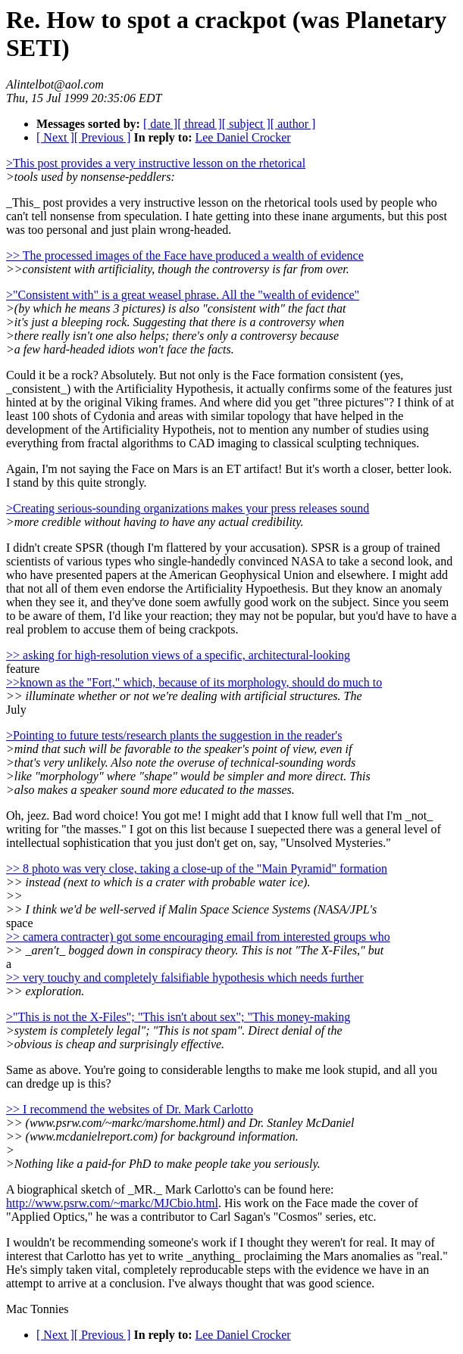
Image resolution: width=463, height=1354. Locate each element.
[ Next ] (55, 137)
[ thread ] (199, 123)
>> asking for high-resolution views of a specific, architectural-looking (178, 655)
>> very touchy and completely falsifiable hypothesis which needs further (185, 977)
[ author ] (293, 123)
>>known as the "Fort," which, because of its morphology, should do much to (194, 682)
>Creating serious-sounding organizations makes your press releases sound (187, 508)
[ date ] (160, 123)
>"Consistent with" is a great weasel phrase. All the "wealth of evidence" (182, 294)
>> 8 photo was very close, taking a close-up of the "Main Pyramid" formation (196, 868)
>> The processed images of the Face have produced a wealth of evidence (185, 255)
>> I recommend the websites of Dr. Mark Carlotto (129, 1109)
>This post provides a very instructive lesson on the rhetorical (155, 163)
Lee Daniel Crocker (242, 137)
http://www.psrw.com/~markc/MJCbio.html (112, 1203)
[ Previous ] (102, 137)
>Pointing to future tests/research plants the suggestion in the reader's (174, 735)
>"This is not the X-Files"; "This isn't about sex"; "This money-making (178, 1016)
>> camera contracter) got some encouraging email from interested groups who (198, 936)
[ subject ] (246, 123)
